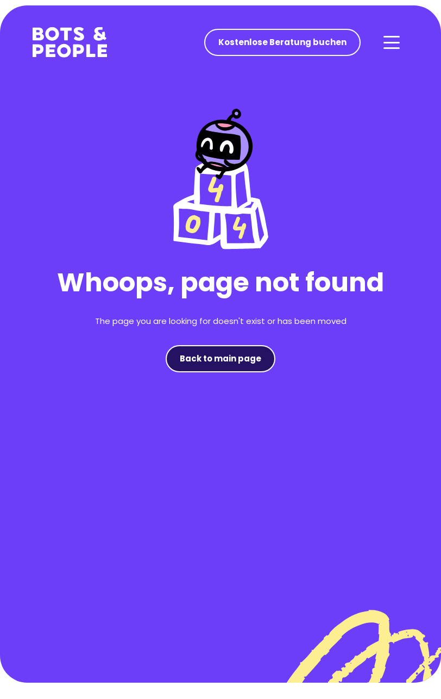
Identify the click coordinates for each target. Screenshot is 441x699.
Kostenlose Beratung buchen (282, 42)
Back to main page (220, 358)
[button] (391, 42)
